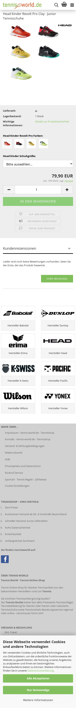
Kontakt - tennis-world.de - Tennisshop (27, 439)
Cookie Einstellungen (17, 486)
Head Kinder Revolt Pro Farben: (23, 135)
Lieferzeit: (9, 110)
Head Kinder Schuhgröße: (19, 156)
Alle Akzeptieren (38, 678)
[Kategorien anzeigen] (72, 5)
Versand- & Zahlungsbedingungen (25, 446)
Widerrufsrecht (14, 452)
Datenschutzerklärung (41, 670)
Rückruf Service (14, 472)
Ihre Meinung (57, 278)
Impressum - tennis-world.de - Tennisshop (29, 432)
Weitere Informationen (38, 700)
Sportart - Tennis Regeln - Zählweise (25, 479)
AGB (7, 459)
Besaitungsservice (52, 609)
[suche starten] (56, 5)
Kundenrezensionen (19, 248)
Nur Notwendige (38, 690)
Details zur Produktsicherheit (52, 121)
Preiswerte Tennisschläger (58, 602)
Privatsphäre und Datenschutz (23, 466)
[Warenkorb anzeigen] (64, 5)
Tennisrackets (33, 609)
